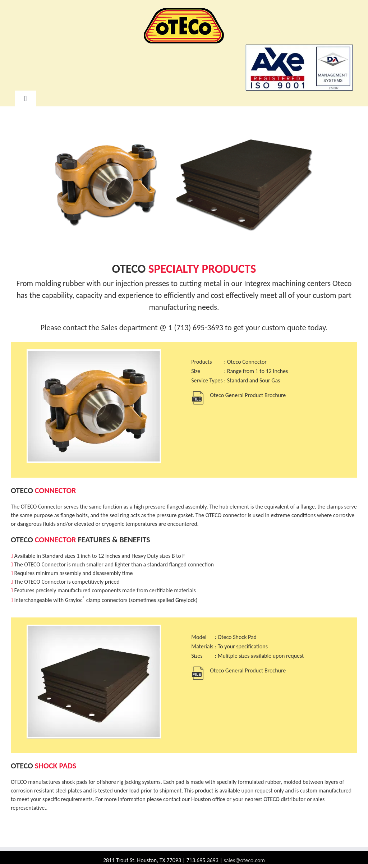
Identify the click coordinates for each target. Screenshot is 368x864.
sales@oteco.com (244, 860)
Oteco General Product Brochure (248, 395)
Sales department (129, 327)
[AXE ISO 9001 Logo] (299, 47)
